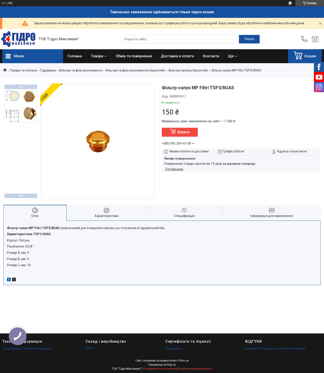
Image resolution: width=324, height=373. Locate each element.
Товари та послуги (23, 70)
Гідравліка (48, 70)
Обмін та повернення (134, 56)
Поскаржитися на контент (159, 368)
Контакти (211, 56)
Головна (75, 56)
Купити (183, 132)
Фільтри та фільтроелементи (80, 70)
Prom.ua (183, 360)
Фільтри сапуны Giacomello (188, 70)
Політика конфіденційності (195, 368)
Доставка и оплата (177, 56)
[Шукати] (249, 39)
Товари (97, 56)
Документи (173, 348)
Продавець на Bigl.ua (162, 364)
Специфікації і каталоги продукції (27, 348)
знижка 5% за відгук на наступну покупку (275, 348)
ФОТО (90, 348)
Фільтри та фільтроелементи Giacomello (135, 70)
